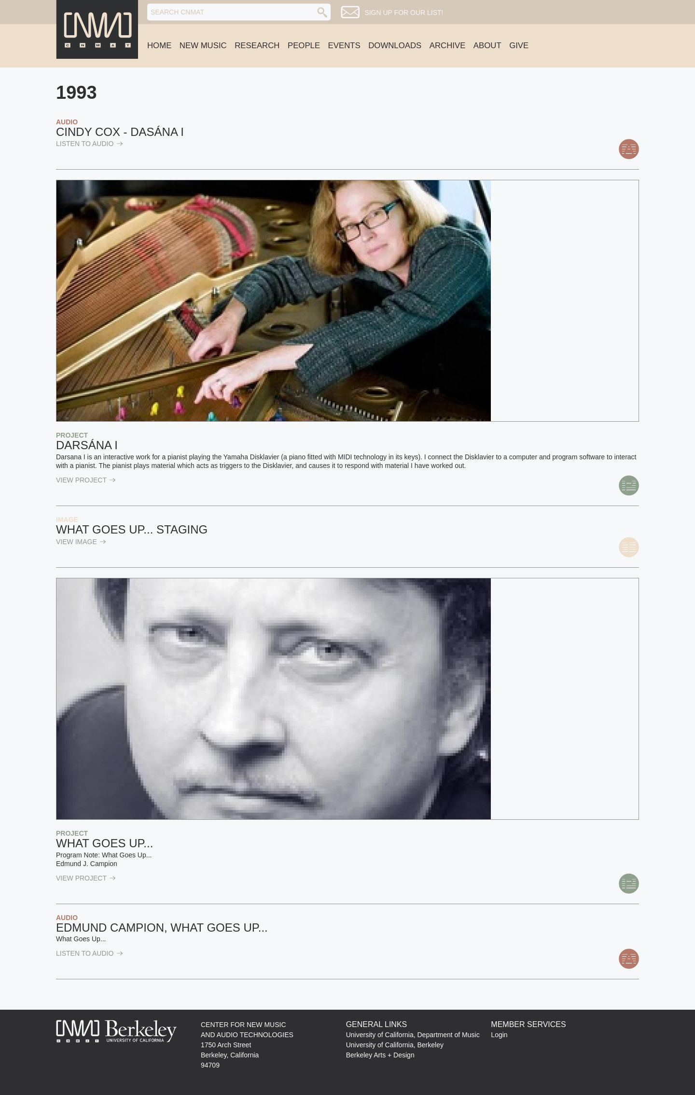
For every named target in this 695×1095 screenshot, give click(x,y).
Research (257, 45)
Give (518, 45)
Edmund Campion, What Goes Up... (162, 927)
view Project (86, 480)
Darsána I (87, 445)
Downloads (394, 45)
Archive (448, 45)
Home (159, 45)
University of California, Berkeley (395, 1045)
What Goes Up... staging (132, 529)
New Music (203, 45)
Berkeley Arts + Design (380, 1055)
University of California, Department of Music (413, 1035)
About (487, 45)
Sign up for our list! (403, 12)
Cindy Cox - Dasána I (120, 131)
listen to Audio (89, 143)
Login (499, 1035)
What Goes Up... (104, 843)
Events (344, 45)
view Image (81, 542)
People (304, 45)
